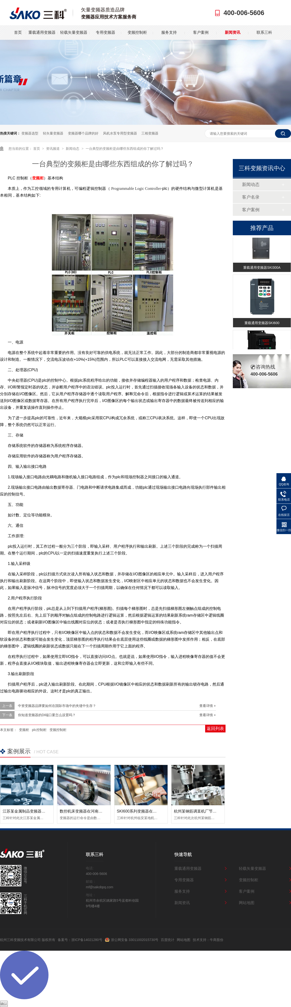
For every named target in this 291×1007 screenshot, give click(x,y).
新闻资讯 (232, 32)
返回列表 (215, 728)
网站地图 (246, 903)
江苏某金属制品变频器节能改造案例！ (36, 811)
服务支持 (169, 32)
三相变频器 (149, 133)
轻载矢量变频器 (73, 32)
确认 (3, 1004)
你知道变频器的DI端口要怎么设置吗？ (47, 715)
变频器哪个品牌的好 (83, 133)
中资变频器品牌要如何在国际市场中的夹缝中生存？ (57, 706)
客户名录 (250, 197)
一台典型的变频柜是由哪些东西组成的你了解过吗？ (125, 149)
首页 (18, 32)
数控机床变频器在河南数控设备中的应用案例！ (100, 811)
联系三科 (264, 32)
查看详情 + (207, 706)
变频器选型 (29, 133)
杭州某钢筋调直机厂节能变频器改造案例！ (211, 811)
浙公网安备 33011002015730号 (135, 940)
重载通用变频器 (42, 32)
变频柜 (24, 730)
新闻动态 (73, 149)
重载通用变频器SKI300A (261, 268)
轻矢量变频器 (53, 133)
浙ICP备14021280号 (86, 940)
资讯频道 (53, 149)
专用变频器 (105, 32)
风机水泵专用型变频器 (120, 133)
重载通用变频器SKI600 (261, 323)
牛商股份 (216, 940)
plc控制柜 (39, 730)
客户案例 (201, 32)
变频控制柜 (137, 32)
